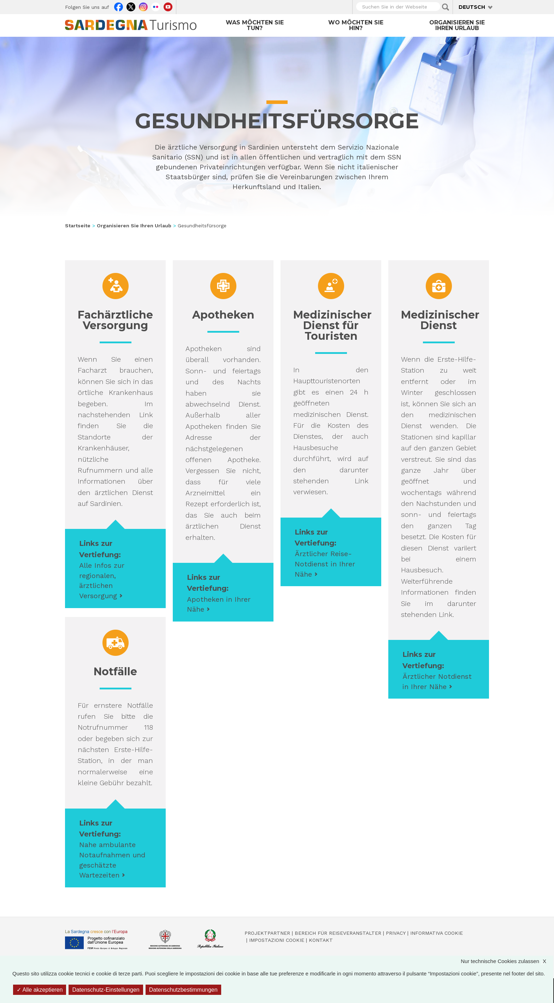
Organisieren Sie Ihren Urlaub (457, 25)
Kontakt (321, 940)
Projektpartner (267, 933)
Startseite (77, 225)
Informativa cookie (436, 933)
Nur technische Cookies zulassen (507, 961)
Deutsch (472, 7)
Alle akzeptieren (40, 990)
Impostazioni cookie (276, 940)
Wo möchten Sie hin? (355, 25)
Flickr (155, 6)
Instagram (143, 6)
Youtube (168, 6)
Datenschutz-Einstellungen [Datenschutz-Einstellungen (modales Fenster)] (105, 990)
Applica (445, 7)
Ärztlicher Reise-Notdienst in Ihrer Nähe (325, 563)
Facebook (118, 6)
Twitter (130, 6)
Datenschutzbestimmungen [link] (183, 990)
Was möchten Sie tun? (255, 25)
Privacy (396, 933)
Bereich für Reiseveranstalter (338, 933)
